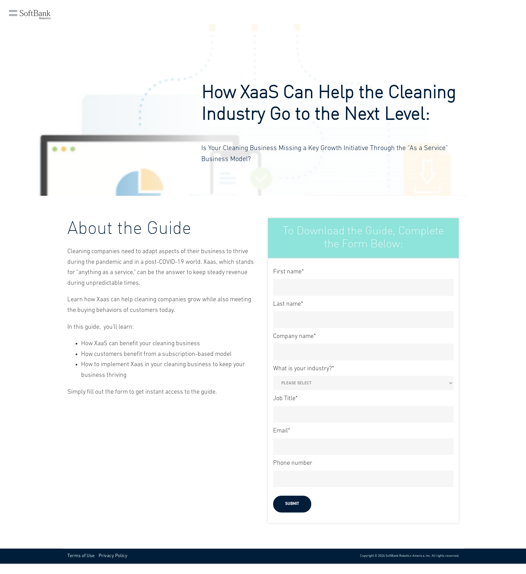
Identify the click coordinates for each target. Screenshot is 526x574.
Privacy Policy (113, 556)
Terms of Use (80, 556)
